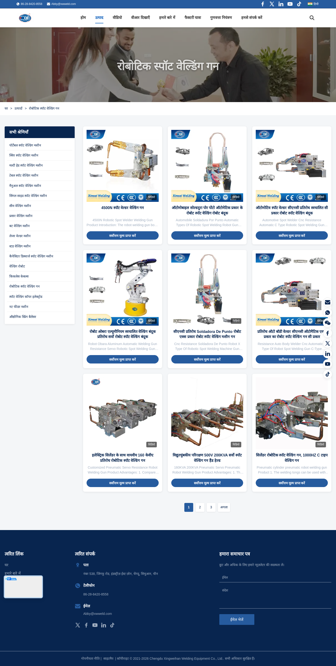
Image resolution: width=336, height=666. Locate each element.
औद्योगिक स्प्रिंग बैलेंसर (22, 317)
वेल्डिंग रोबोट (17, 266)
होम (83, 18)
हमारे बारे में (167, 18)
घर (6, 108)
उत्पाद (99, 18)
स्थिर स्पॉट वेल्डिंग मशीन (23, 155)
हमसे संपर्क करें (251, 18)
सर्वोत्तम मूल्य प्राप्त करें (122, 236)
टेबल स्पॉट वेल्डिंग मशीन (23, 175)
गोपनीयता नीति (90, 658)
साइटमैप (108, 658)
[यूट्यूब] (327, 364)
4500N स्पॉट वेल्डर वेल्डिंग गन (122, 208)
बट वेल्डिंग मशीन (19, 226)
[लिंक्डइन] (327, 353)
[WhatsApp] (327, 312)
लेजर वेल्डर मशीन (20, 236)
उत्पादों (18, 108)
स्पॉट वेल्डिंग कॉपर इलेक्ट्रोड (25, 297)
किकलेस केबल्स (18, 276)
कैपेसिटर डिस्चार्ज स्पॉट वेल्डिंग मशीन (31, 256)
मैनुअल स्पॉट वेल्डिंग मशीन (25, 186)
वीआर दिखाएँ (140, 18)
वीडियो (117, 18)
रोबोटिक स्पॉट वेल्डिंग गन (24, 286)
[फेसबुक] (327, 333)
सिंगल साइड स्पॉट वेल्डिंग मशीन (28, 196)
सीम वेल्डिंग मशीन (20, 206)
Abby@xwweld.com (63, 4)
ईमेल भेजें (236, 620)
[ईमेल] (327, 302)
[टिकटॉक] (327, 374)
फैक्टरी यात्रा (193, 18)
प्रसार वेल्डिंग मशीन (20, 216)
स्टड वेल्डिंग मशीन (20, 246)
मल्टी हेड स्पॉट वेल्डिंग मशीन (26, 165)
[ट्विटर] (327, 343)
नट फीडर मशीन (18, 307)
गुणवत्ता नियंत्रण (221, 18)
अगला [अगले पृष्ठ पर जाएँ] (224, 507)
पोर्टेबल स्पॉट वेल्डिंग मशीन (25, 145)
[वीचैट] (327, 323)
